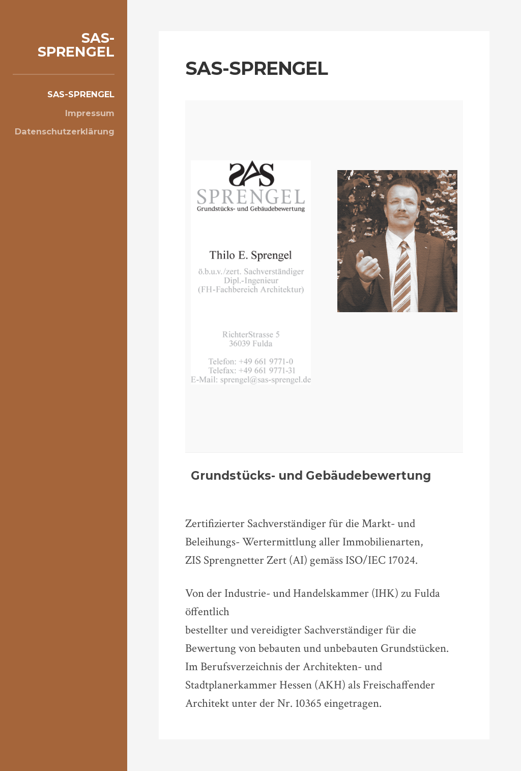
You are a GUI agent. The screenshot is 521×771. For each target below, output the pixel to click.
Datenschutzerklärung (64, 131)
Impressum (89, 113)
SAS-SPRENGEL (76, 45)
